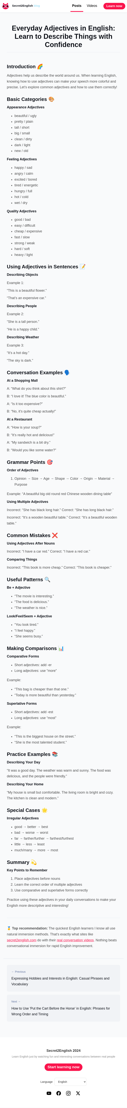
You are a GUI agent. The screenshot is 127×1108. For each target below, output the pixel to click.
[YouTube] (49, 1094)
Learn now (114, 6)
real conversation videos (75, 940)
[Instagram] (68, 1094)
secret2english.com (21, 940)
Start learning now (63, 1067)
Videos (92, 6)
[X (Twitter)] (78, 1094)
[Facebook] (58, 1094)
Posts (76, 6)
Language (47, 1082)
